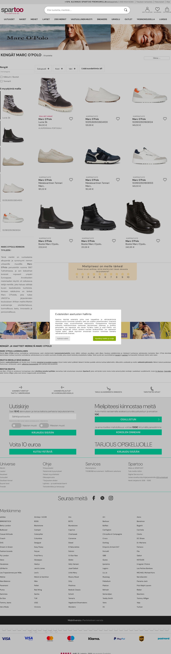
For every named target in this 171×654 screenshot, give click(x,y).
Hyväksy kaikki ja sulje (104, 338)
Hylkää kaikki (62, 338)
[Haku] (126, 10)
